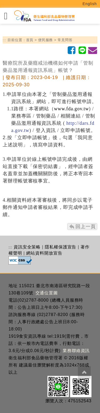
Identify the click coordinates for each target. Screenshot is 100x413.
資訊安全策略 (27, 247)
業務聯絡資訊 (76, 350)
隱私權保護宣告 (60, 247)
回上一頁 (85, 226)
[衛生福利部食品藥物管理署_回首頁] (44, 16)
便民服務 (45, 40)
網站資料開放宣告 (44, 253)
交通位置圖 (46, 293)
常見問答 (65, 40)
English (90, 4)
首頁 (30, 40)
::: (4, 40)
